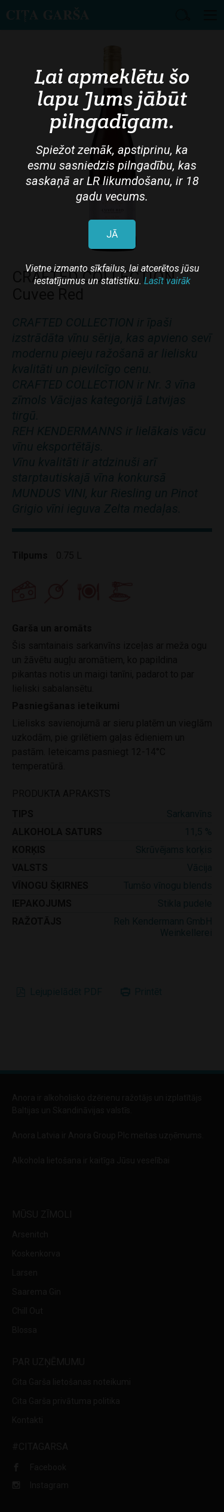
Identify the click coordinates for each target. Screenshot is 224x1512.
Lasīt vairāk (167, 281)
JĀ (112, 234)
